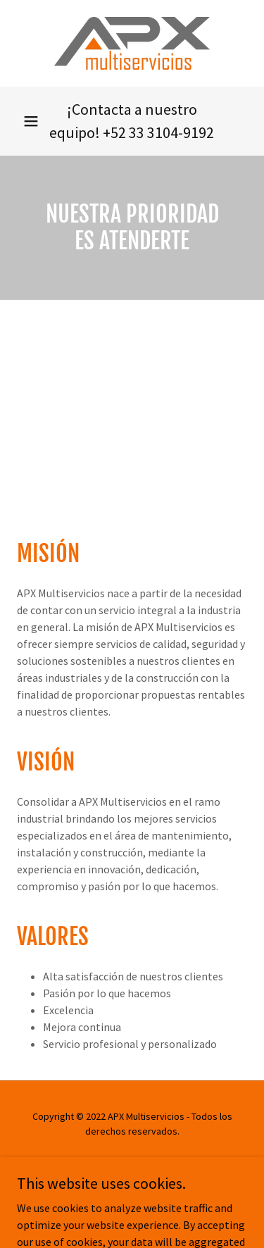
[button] (31, 121)
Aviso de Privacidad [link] (131, 1165)
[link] (132, 43)
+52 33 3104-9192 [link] (158, 132)
